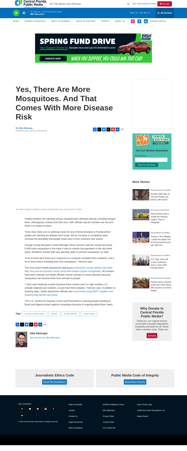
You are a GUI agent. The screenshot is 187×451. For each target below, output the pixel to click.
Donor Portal (158, 27)
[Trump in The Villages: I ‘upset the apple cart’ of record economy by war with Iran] (140, 243)
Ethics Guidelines (76, 434)
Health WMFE (70, 320)
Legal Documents (76, 428)
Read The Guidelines (54, 387)
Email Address (141, 162)
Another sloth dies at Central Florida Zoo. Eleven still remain (160, 203)
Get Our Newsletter (145, 7)
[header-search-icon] (129, 7)
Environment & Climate (161, 196)
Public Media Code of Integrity (135, 381)
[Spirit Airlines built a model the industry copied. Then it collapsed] (140, 220)
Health (54, 320)
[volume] (24, 19)
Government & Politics (160, 239)
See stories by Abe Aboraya (44, 343)
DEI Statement (109, 416)
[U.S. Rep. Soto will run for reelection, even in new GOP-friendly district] (140, 266)
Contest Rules (108, 428)
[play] (16, 18)
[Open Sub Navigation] (21, 27)
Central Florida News (35, 320)
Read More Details (135, 387)
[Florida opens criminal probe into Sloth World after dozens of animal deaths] (140, 288)
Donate (167, 6)
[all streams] (164, 19)
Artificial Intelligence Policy (113, 410)
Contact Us (73, 422)
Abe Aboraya (25, 134)
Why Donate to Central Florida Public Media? (152, 318)
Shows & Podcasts (35, 27)
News (16, 27)
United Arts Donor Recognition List (151, 416)
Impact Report (142, 422)
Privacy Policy (108, 422)
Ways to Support (86, 27)
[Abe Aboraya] (21, 345)
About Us (120, 27)
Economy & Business (160, 216)
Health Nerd (89, 320)
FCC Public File (109, 434)
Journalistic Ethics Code (54, 381)
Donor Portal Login (144, 410)
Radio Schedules (75, 410)
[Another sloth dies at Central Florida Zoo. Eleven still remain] (140, 200)
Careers (72, 416)
